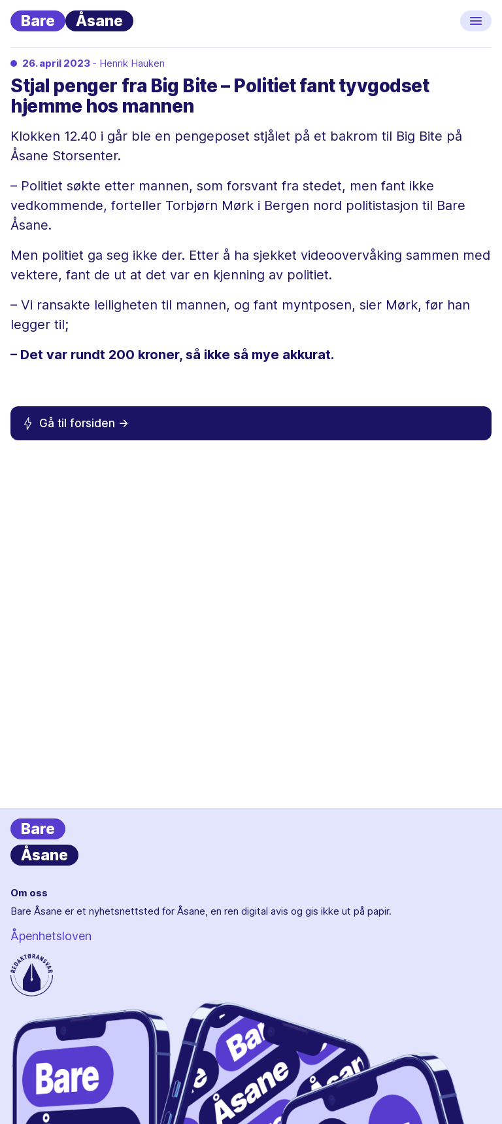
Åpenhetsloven (51, 936)
